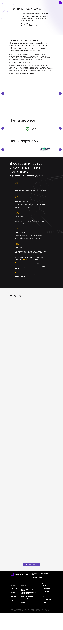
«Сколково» (25, 259)
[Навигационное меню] (60, 2)
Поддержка (46, 596)
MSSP (44, 585)
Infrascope (14, 588)
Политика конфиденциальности (41, 583)
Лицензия (18, 263)
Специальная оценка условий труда (48, 601)
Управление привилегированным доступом (27, 589)
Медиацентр (46, 594)
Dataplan (13, 596)
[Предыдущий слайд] (2, 93)
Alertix (13, 592)
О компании (46, 588)
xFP (12, 601)
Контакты (46, 605)
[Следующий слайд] (60, 93)
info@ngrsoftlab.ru (37, 577)
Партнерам (46, 591)
